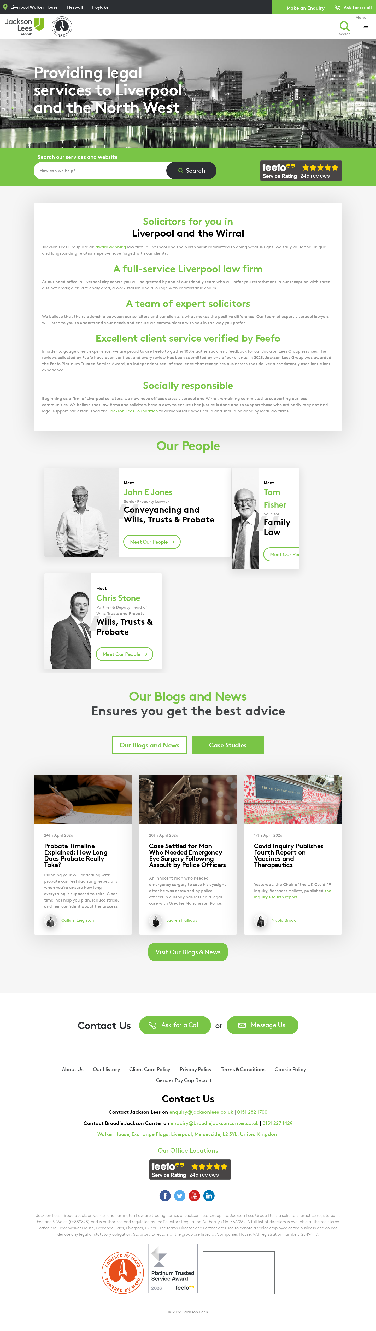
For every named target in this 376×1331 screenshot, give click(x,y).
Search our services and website (78, 157)
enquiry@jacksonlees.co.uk (201, 1112)
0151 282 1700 (252, 1112)
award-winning (111, 247)
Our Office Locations (188, 1150)
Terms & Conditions (243, 1069)
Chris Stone (118, 598)
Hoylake (100, 7)
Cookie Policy (290, 1069)
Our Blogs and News (150, 745)
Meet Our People (149, 542)
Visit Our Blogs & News (188, 952)
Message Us (268, 1025)
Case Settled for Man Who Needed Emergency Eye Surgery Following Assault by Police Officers (187, 855)
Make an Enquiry (306, 8)
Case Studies (227, 745)
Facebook (165, 1195)
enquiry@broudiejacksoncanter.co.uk (214, 1123)
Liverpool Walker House (34, 7)
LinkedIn (209, 1195)
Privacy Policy (195, 1069)
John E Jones (148, 492)
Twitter (179, 1195)
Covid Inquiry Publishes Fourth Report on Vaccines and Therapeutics (289, 855)
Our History (106, 1069)
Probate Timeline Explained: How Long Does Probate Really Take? (75, 855)
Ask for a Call (180, 1025)
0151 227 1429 (277, 1123)
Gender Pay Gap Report (184, 1080)
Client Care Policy (149, 1069)
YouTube (194, 1195)
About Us (73, 1069)
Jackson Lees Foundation (133, 411)
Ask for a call (358, 7)
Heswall (75, 7)
